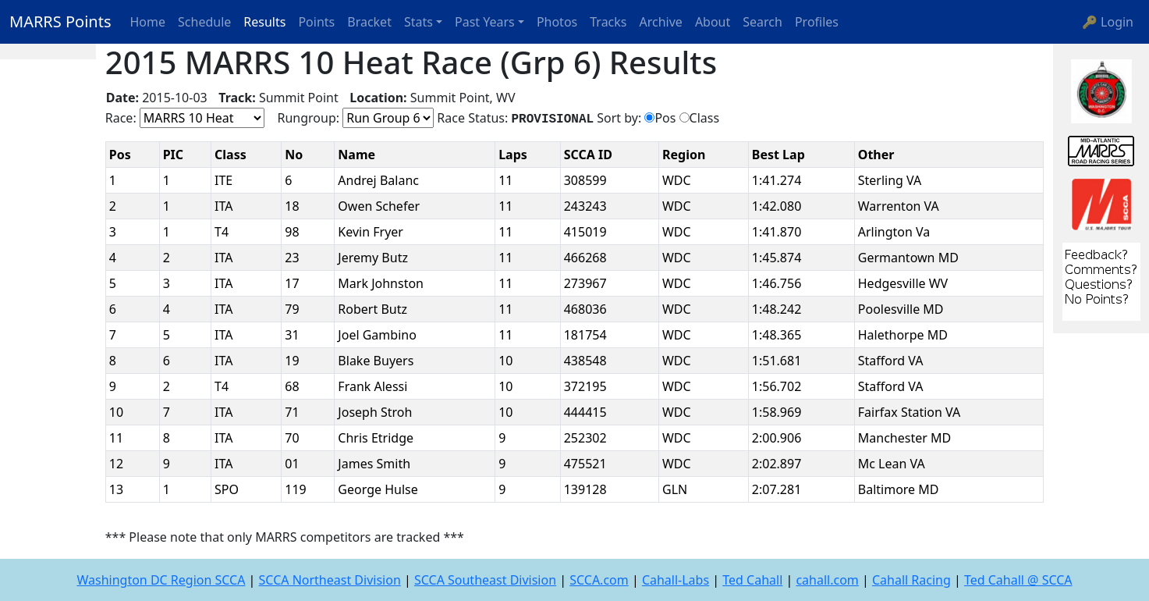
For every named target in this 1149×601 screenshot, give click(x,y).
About (712, 21)
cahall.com (827, 580)
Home (148, 21)
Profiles (817, 21)
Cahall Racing (911, 580)
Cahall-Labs (675, 580)
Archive (661, 21)
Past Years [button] (485, 21)
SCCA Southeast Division (485, 580)
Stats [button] (418, 21)
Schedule (204, 21)
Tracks (608, 21)
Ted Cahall (752, 580)
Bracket (369, 21)
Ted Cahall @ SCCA (1018, 580)
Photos (557, 21)
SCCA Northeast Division (330, 580)
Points (316, 21)
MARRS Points (60, 21)
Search (762, 21)
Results (264, 21)
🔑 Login (1107, 21)
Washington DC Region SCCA (160, 580)
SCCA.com (599, 580)
